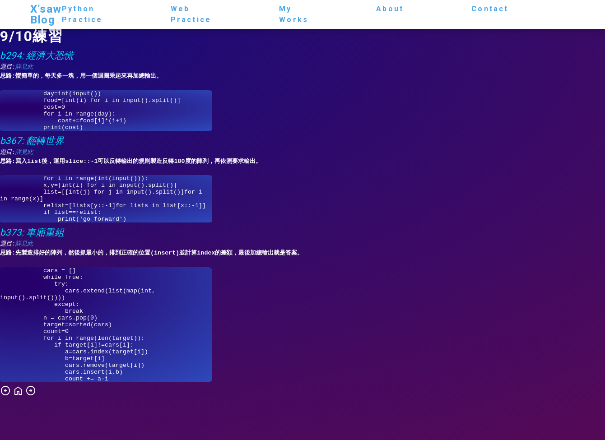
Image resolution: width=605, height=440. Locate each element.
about (390, 9)
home (18, 431)
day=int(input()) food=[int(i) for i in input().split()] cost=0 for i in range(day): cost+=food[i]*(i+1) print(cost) (106, 114)
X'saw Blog (46, 14)
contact (489, 9)
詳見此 (24, 67)
